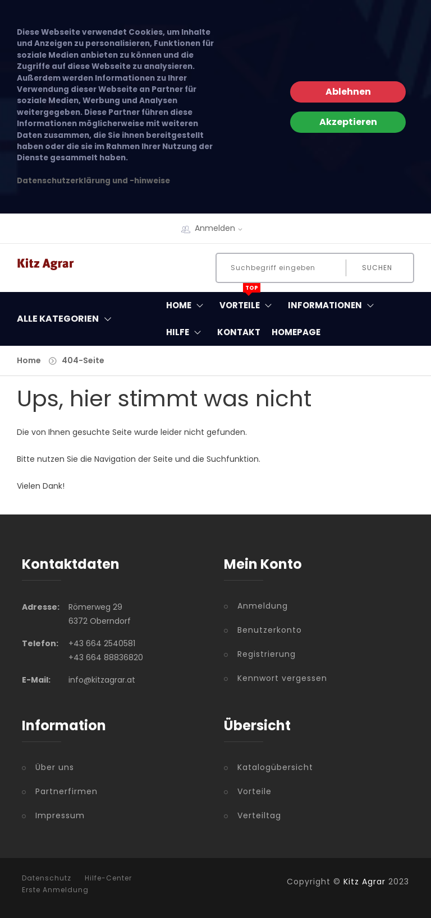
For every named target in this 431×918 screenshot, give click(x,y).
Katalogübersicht (275, 767)
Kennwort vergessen (282, 678)
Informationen (333, 305)
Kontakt (238, 332)
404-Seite (83, 360)
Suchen (377, 267)
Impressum (60, 815)
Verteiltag (259, 815)
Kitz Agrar (364, 881)
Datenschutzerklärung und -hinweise (93, 180)
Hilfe (186, 332)
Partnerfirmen (66, 791)
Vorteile (248, 303)
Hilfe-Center (108, 878)
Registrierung (266, 654)
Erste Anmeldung (55, 890)
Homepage (296, 332)
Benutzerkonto (269, 630)
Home (187, 305)
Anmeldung (262, 605)
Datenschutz (46, 878)
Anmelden (222, 228)
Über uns (54, 767)
